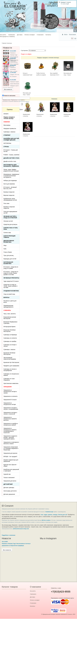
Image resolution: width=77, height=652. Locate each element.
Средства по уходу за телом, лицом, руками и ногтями (10, 286)
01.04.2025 (13, 79)
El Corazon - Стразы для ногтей (11, 150)
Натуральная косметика (8, 262)
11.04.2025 (13, 72)
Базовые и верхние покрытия (9, 207)
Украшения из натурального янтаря (10, 403)
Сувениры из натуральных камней (11, 374)
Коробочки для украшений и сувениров (11, 470)
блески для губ (62, 514)
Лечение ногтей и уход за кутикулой (10, 217)
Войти (65, 34)
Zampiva (6, 113)
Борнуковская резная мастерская (10, 317)
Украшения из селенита (10, 396)
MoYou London (46, 520)
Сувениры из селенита (10, 338)
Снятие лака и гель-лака (11, 228)
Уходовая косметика (11, 291)
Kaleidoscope (49, 511)
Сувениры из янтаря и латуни (10, 345)
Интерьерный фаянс (10, 326)
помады (55, 514)
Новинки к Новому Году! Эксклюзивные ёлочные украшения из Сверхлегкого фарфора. (10, 56)
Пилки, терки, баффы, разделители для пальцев (11, 170)
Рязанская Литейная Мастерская (9, 330)
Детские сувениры (9, 487)
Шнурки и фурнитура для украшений (11, 460)
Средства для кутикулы (10, 224)
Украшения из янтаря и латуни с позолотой (10, 413)
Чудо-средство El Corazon (11, 281)
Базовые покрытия (9, 192)
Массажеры (7, 125)
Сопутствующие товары (9, 236)
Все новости (8, 89)
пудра (45, 514)
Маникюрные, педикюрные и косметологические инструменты (11, 176)
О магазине (40, 34)
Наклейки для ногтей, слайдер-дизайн (11, 139)
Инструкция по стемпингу (7, 36)
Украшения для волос (10, 481)
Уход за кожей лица (9, 294)
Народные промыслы (10, 128)
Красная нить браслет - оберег (10, 465)
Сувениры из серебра (10, 341)
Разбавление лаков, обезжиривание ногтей (10, 199)
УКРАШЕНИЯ (8, 386)
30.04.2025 (13, 65)
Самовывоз (11, 34)
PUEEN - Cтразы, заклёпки (11, 154)
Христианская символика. (11, 383)
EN (75, 38)
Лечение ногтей (8, 221)
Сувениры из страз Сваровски (9, 379)
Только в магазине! (9, 477)
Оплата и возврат (29, 34)
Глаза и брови (8, 252)
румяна (50, 514)
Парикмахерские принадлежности (8, 306)
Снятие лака (7, 232)
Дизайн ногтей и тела (11, 158)
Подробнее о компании (8, 535)
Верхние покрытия (9, 195)
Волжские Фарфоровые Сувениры (10, 322)
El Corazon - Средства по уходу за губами (11, 267)
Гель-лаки (6, 203)
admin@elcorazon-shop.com (21, 528)
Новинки (54, 99)
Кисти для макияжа (9, 184)
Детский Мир (8, 484)
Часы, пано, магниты (10, 313)
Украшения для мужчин (10, 453)
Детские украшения (9, 494)
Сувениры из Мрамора (10, 334)
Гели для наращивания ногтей (10, 212)
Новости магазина (8, 95)
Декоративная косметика (9, 241)
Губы (5, 248)
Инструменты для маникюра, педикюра (11, 165)
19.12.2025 (13, 51)
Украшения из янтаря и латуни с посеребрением (11, 408)
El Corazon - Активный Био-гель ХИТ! (10, 187)
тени (41, 514)
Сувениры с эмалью (9, 132)
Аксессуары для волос (10, 491)
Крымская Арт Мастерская (11, 362)
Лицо (5, 245)
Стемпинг (7, 135)
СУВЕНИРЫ (7, 310)
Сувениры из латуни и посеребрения (10, 369)
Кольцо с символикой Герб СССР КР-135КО (27, 74)
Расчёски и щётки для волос (10, 301)
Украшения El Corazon (10, 399)
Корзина (63, 2)
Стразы (6, 146)
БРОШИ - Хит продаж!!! (10, 456)
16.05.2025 (13, 58)
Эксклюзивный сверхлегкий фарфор (10, 358)
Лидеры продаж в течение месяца (47, 57)
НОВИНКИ (7, 122)
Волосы (6, 297)
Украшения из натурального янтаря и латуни (10, 391)
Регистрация (72, 34)
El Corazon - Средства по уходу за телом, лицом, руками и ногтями (11, 273)
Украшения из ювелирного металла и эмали (11, 442)
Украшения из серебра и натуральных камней (11, 424)
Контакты (48, 34)
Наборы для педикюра (10, 180)
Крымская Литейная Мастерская (9, 353)
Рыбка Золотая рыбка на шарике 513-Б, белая (41, 74)
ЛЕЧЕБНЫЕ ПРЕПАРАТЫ (11, 278)
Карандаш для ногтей (10, 259)
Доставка (19, 34)
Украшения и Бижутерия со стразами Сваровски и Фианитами (11, 448)
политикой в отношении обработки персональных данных (15, 101)
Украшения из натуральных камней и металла (10, 419)
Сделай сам (7, 474)
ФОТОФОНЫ (7, 143)
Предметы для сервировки (11, 365)
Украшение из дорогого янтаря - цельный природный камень (10, 437)
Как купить (3, 34)
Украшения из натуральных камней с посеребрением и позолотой (10, 430)
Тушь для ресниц (9, 255)
